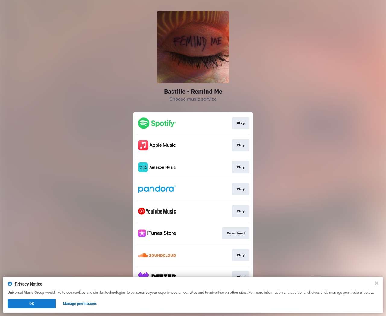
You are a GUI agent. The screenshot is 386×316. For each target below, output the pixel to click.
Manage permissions (80, 304)
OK (31, 304)
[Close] (376, 283)
